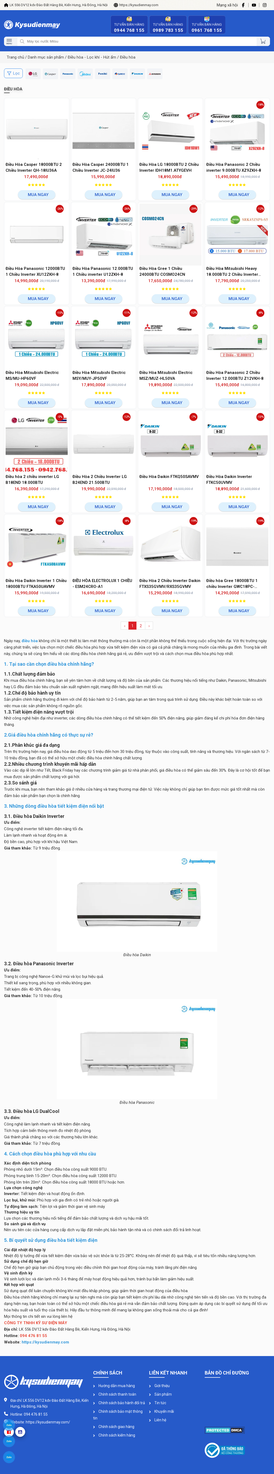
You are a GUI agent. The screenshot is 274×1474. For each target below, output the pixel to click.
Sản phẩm (160, 1394)
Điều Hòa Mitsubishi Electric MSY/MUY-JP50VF (99, 375)
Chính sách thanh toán (114, 1394)
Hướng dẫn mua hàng (114, 1386)
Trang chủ (15, 57)
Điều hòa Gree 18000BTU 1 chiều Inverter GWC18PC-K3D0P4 (232, 584)
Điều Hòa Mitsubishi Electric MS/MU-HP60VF (32, 375)
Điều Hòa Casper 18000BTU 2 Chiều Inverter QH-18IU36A (34, 167)
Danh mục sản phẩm (46, 57)
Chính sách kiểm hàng (114, 1435)
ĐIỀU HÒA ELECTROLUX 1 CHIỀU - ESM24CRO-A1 (102, 583)
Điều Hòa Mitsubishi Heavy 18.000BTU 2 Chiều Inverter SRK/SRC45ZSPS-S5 (232, 272)
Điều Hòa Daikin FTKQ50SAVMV (169, 476)
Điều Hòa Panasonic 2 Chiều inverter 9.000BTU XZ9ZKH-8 (233, 167)
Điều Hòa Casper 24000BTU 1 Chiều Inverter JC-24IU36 (101, 167)
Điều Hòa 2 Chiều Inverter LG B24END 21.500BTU (100, 479)
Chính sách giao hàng (113, 1427)
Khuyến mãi (161, 1411)
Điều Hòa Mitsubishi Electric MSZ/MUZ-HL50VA (166, 375)
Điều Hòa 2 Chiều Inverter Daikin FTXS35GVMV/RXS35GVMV (169, 583)
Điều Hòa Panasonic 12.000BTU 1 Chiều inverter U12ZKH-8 (103, 271)
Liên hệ (157, 1420)
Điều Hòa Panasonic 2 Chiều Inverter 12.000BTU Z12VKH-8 (235, 375)
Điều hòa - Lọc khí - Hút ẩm (92, 57)
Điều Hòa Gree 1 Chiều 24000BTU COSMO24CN (162, 271)
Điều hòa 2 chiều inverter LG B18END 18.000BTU (32, 479)
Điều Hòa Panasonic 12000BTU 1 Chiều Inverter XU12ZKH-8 (35, 271)
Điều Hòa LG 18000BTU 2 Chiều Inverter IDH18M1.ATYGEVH (169, 167)
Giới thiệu (159, 1386)
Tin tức (157, 1403)
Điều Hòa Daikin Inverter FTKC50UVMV (229, 479)
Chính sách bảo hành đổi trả (119, 1403)
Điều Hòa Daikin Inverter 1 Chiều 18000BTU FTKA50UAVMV (36, 583)
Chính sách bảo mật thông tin (118, 1414)
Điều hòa (127, 57)
